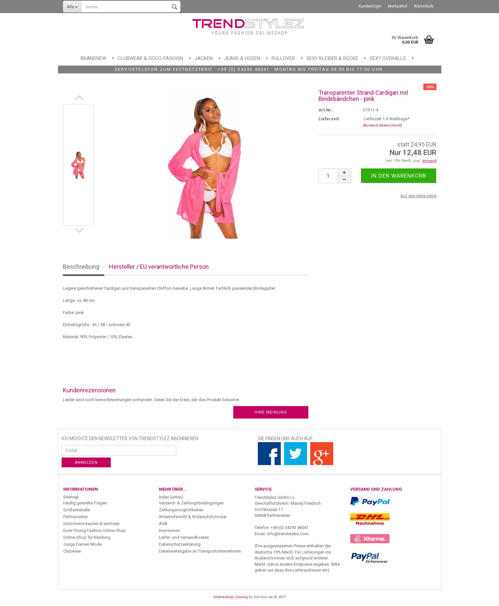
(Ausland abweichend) (382, 125)
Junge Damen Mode (82, 544)
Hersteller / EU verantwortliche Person (159, 266)
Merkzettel (397, 6)
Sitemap (71, 497)
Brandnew (93, 58)
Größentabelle (76, 509)
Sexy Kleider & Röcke (332, 58)
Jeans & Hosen (242, 58)
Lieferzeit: (329, 118)
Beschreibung (81, 266)
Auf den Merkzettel (418, 195)
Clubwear (72, 551)
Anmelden (86, 462)
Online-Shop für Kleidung (86, 537)
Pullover (283, 58)
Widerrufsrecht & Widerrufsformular (193, 516)
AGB (163, 523)
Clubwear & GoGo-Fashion (150, 58)
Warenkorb (423, 6)
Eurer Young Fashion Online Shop (94, 530)
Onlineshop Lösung (230, 597)
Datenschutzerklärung (180, 544)
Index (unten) (171, 497)
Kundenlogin (370, 6)
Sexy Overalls (388, 58)
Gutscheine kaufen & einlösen (91, 523)
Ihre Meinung (271, 412)
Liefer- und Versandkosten (184, 537)
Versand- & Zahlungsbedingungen (191, 502)
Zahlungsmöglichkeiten (181, 509)
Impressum (169, 530)
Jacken (204, 58)
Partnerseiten (75, 516)
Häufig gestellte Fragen (85, 502)
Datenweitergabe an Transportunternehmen (200, 551)
